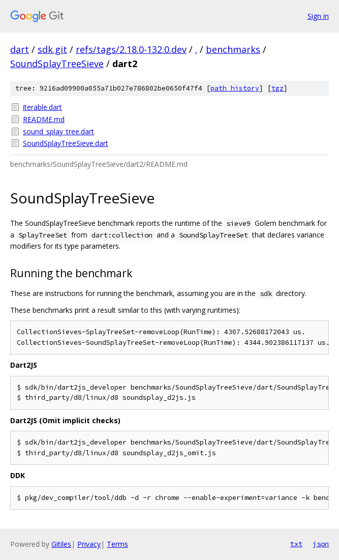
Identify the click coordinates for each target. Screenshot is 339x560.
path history (234, 88)
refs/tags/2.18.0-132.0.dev (131, 49)
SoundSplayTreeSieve (57, 63)
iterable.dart (42, 107)
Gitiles (61, 544)
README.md (44, 119)
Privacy (89, 544)
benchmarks (233, 49)
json (321, 543)
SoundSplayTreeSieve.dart (65, 143)
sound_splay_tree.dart (58, 131)
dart (19, 49)
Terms (117, 544)
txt (296, 543)
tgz (277, 88)
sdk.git (52, 49)
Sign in (318, 16)
